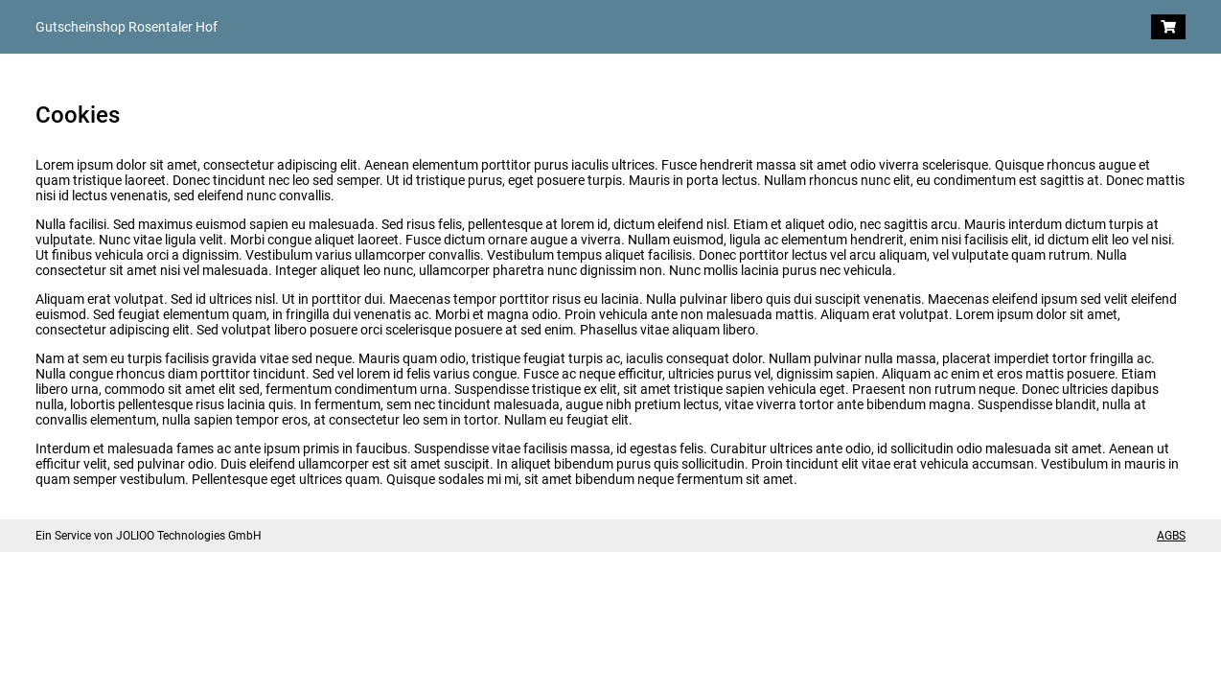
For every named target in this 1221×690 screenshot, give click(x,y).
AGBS (1171, 535)
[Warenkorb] (1168, 26)
